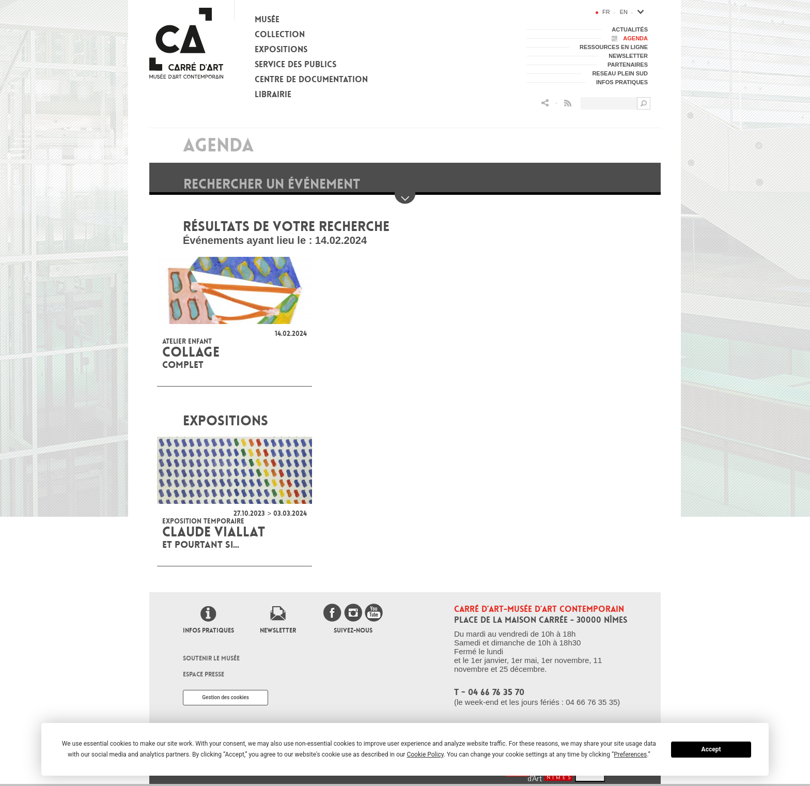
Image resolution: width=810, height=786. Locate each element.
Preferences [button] (630, 754)
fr (606, 12)
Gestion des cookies (225, 697)
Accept (711, 749)
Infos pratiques (208, 630)
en (624, 12)
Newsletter (278, 630)
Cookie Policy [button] (425, 754)
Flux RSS (567, 103)
